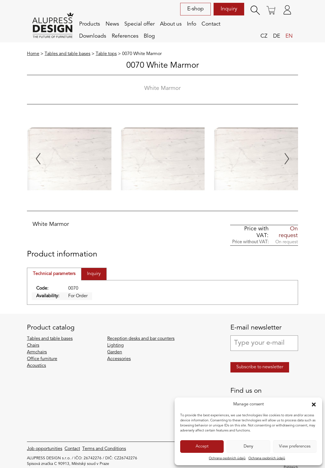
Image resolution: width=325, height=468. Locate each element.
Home (33, 54)
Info (191, 24)
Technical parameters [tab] (54, 274)
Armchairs (37, 352)
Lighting (115, 345)
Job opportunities (44, 449)
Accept (202, 446)
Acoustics (36, 366)
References (125, 36)
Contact (211, 24)
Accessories (119, 359)
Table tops (106, 54)
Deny (248, 446)
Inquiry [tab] (94, 274)
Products (89, 24)
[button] (314, 404)
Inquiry (229, 9)
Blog (149, 36)
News (112, 24)
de (276, 36)
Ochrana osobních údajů (227, 458)
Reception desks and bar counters (141, 339)
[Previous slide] (38, 158)
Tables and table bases (67, 54)
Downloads (92, 36)
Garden (114, 352)
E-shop (195, 9)
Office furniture (42, 359)
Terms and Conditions (104, 449)
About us (171, 24)
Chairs (33, 345)
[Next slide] (287, 158)
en (289, 36)
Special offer (139, 24)
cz (263, 36)
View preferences (294, 446)
